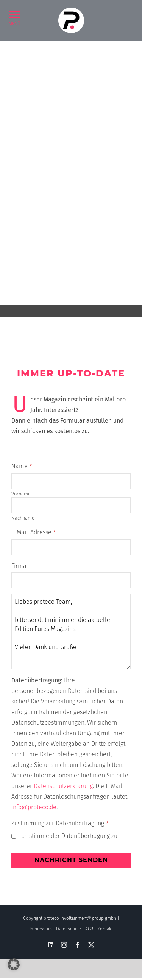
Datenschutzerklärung (63, 786)
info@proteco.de (33, 807)
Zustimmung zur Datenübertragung (59, 823)
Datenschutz (68, 929)
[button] (15, 14)
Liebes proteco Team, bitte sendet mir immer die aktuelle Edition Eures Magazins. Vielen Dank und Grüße (71, 631)
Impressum (41, 929)
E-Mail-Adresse (33, 532)
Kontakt (105, 929)
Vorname (21, 494)
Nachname (22, 518)
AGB (89, 929)
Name (21, 466)
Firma (19, 565)
